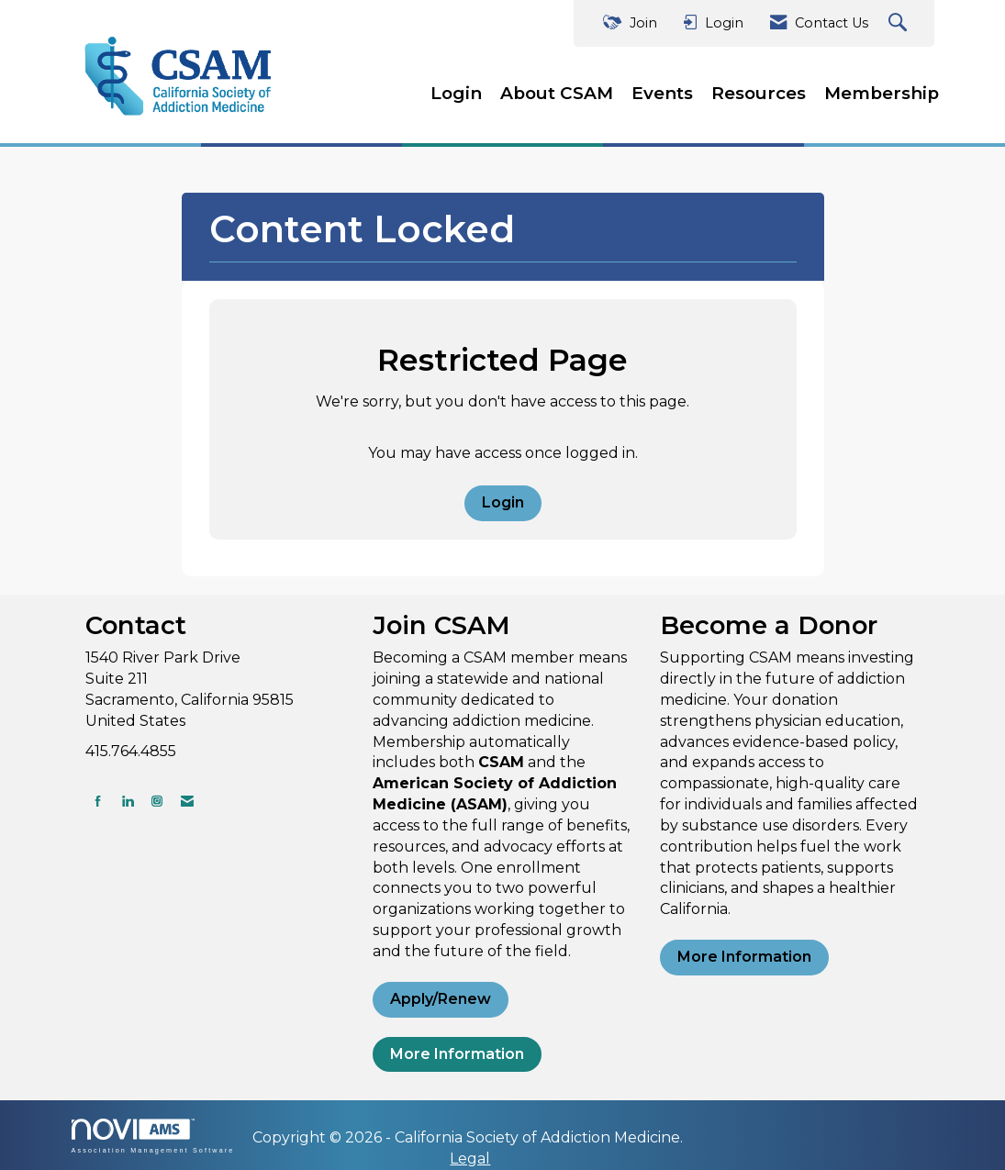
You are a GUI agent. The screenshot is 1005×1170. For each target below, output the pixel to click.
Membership (881, 93)
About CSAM (556, 93)
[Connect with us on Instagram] (157, 800)
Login (456, 93)
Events (662, 93)
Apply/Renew (440, 999)
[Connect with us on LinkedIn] (127, 800)
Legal (470, 1158)
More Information (457, 1054)
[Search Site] (899, 23)
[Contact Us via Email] (187, 800)
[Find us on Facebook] (98, 800)
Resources (758, 93)
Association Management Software (153, 1136)
